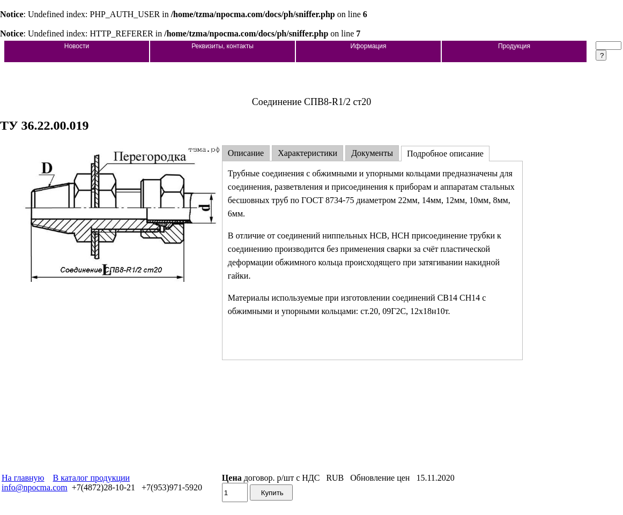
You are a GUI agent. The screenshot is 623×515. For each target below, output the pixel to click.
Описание (246, 153)
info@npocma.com (35, 487)
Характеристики (307, 153)
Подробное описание (445, 153)
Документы (372, 153)
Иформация (369, 46)
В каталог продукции (91, 477)
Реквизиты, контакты (222, 46)
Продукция (514, 46)
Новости (76, 46)
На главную (23, 477)
